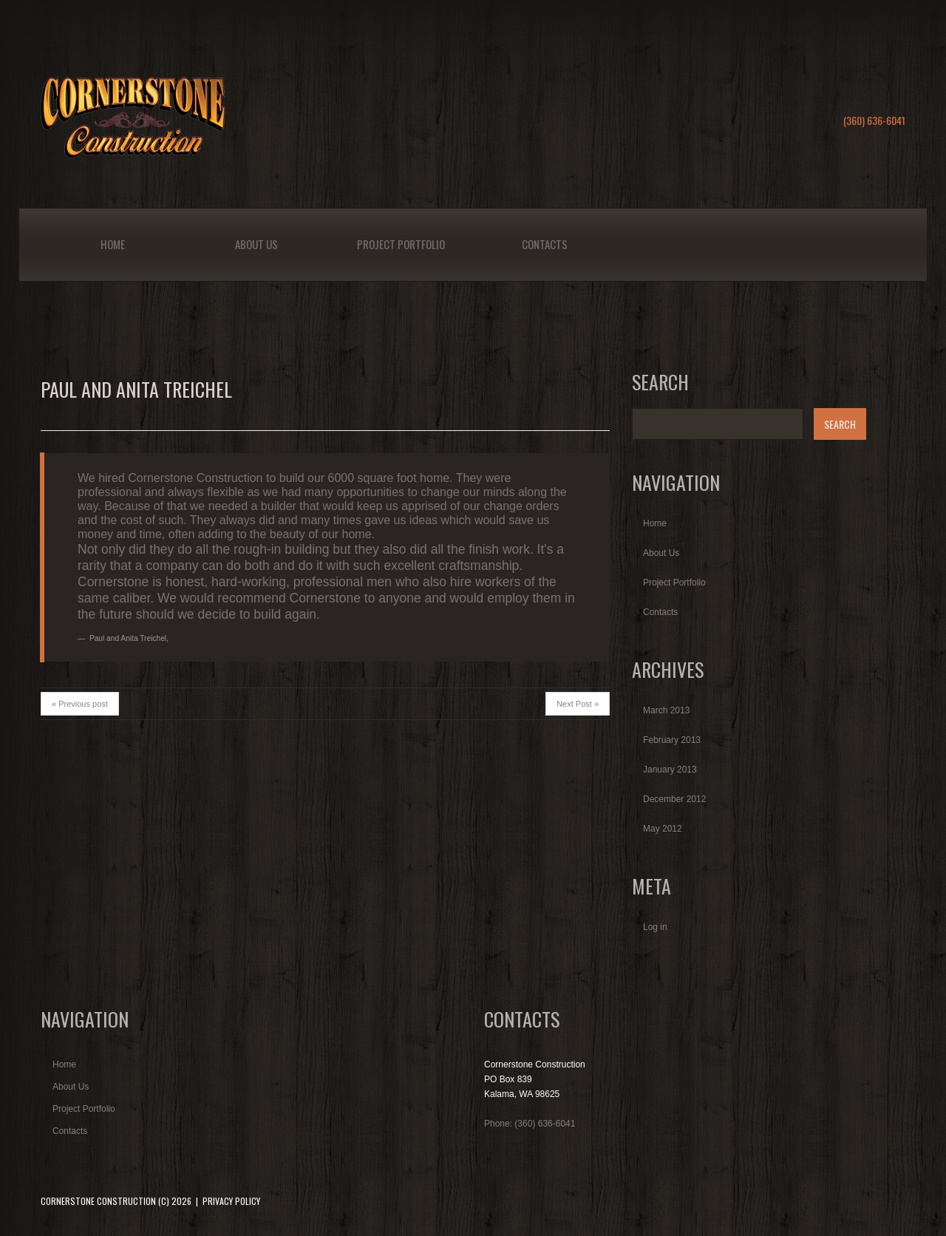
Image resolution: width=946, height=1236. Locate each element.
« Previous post (80, 703)
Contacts (545, 244)
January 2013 (670, 769)
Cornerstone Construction (98, 1201)
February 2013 (672, 740)
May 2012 (662, 829)
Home (113, 244)
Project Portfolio (401, 244)
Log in (655, 927)
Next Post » (578, 703)
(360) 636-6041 (874, 120)
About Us (256, 244)
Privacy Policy (231, 1201)
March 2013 (666, 710)
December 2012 (674, 799)
